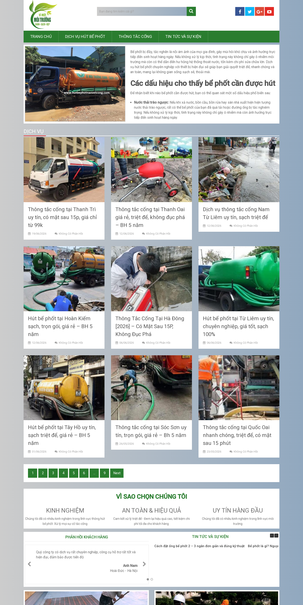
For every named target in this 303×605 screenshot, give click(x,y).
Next (116, 473)
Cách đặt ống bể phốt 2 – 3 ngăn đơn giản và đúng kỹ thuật (199, 546)
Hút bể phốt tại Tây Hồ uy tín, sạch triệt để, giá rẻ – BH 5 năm (62, 435)
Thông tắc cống (135, 36)
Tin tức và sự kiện (183, 36)
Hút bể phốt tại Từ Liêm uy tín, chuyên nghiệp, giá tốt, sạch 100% (238, 326)
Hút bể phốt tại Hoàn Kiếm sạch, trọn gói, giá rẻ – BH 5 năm (60, 326)
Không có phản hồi (71, 233)
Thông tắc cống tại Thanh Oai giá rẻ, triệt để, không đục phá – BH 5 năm (150, 217)
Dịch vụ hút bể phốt (85, 36)
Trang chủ (41, 36)
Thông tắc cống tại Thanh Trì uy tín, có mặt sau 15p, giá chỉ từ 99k (62, 217)
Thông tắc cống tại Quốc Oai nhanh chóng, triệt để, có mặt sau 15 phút (237, 435)
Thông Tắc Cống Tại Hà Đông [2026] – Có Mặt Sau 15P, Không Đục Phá (149, 326)
